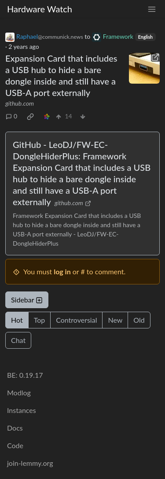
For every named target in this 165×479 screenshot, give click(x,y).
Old (138, 320)
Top (39, 320)
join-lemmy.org (30, 463)
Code (15, 445)
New (115, 320)
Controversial (76, 320)
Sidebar (27, 299)
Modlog (19, 392)
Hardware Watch (39, 9)
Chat (18, 340)
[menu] (152, 9)
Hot (17, 320)
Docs (15, 428)
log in (62, 271)
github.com (19, 103)
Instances (21, 410)
